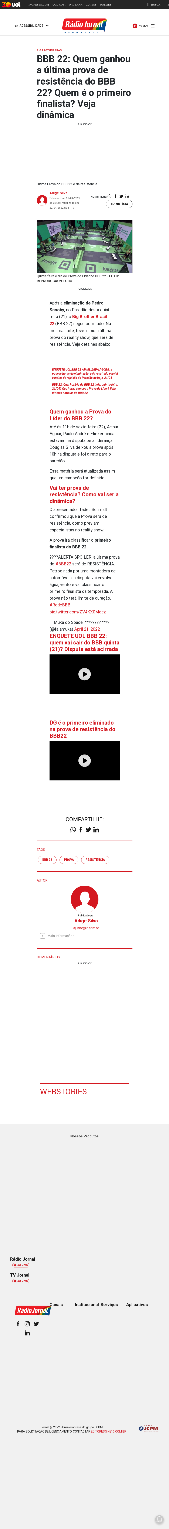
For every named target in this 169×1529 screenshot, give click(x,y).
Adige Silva (58, 193)
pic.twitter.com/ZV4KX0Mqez (78, 611)
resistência (95, 858)
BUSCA (153, 4)
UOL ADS (106, 4)
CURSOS (91, 4)
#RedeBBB (60, 604)
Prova (69, 858)
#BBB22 (63, 563)
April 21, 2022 (87, 628)
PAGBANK (75, 4)
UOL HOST (59, 4)
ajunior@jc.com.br (86, 927)
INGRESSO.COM (38, 4)
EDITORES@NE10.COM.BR (108, 1430)
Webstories (64, 1090)
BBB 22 (47, 858)
